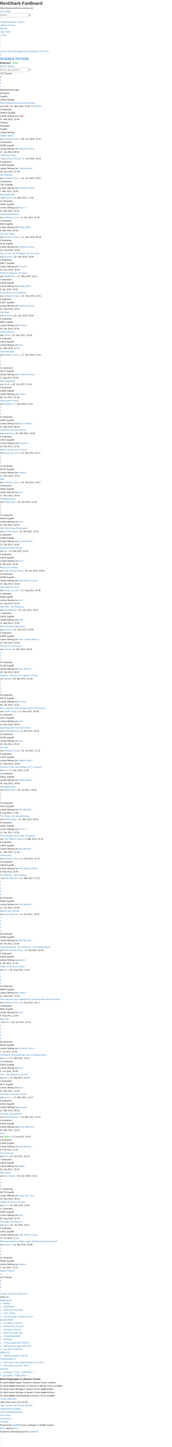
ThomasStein (25, 168)
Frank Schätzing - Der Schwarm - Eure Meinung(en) (25, 947)
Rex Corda (5, 1173)
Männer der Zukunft (9, 911)
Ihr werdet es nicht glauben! (13, 293)
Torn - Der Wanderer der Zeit (14, 1074)
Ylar (21, 620)
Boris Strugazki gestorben (12, 626)
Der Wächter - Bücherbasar (13, 875)
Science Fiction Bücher (11, 548)
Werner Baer (10, 819)
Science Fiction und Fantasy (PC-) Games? (21, 767)
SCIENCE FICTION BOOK (13, 430)
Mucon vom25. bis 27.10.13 (13, 450)
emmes (7, 629)
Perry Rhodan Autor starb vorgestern (18, 836)
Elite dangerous (7, 381)
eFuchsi (8, 257)
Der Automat (6, 175)
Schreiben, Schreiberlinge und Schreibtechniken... (24, 1055)
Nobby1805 (24, 227)
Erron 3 (9, 198)
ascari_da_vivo (11, 453)
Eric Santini (9, 1176)
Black (2, 1428)
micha (7, 335)
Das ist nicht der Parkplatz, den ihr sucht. (20, 253)
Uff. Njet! (4, 747)
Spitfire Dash (10, 711)
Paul (2, 1133)
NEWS (38, 106)
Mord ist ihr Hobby (9, 567)
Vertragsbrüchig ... (9, 787)
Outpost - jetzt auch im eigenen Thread (19, 675)
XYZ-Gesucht (6, 1153)
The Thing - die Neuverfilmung (14, 816)
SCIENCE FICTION (14, 59)
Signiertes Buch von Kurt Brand (15, 728)
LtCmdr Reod (10, 531)
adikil (21, 1166)
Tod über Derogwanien (11, 1114)
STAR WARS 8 (7, 332)
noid (6, 106)
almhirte (8, 404)
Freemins (8, 433)
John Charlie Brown (28, 639)
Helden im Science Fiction (12, 1202)
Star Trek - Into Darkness (12, 607)
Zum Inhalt (5, 11)
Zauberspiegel (7, 351)
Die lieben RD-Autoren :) (12, 1222)
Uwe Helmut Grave (13, 571)
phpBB (15, 1425)
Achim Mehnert (11, 731)
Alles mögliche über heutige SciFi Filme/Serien (22, 708)
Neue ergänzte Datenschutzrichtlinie (17, 103)
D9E (2, 479)
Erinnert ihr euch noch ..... (12, 646)
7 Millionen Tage (8, 155)
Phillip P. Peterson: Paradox (13, 273)
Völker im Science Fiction (12, 966)
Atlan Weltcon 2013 (9, 587)
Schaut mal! (5, 855)
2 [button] (0, 80)
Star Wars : (5, 312)
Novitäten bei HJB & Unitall (13, 1094)
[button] (0, 86)
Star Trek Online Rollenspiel (13, 528)
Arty (16, 1428)
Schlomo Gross (11, 139)
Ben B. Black (25, 423)
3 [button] (0, 83)
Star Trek (4, 1019)
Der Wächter (10, 610)
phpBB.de (33, 1432)
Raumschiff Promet (9, 401)
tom (21, 345)
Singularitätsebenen (9, 214)
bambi (22, 960)
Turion (15, 63)
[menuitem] (12, 22)
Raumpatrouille (7, 194)
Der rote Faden (7, 234)
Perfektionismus (8, 499)
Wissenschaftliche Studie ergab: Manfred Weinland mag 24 (28, 1241)
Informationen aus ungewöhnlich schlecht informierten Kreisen (30, 999)
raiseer (22, 472)
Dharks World (6, 136)
